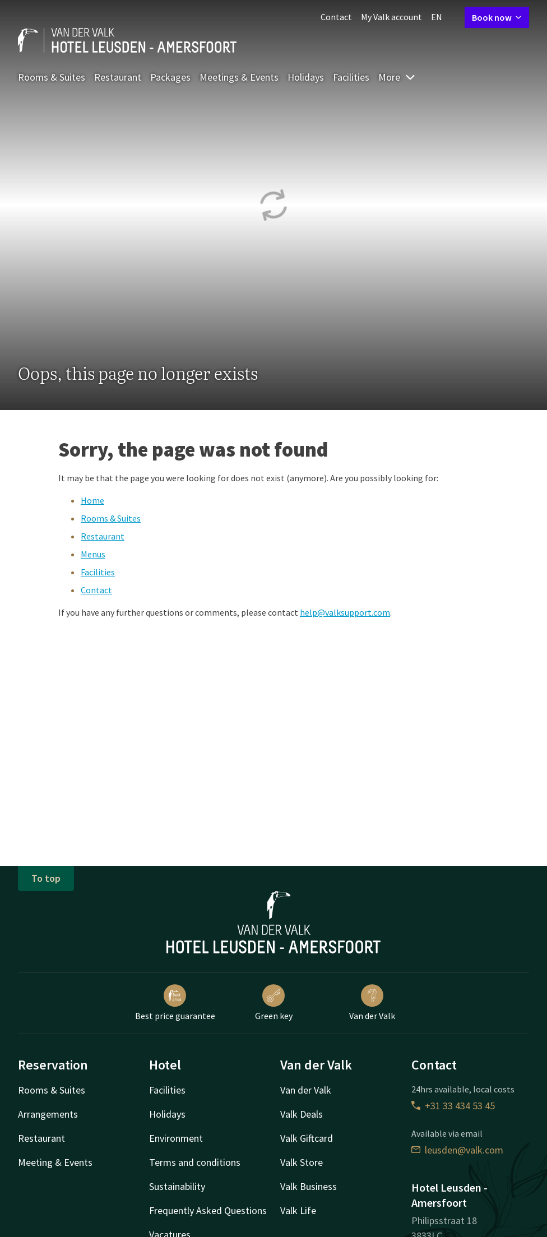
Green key (274, 1002)
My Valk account (391, 16)
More (397, 77)
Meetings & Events (239, 77)
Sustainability (177, 1186)
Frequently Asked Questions (208, 1210)
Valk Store (301, 1162)
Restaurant (117, 77)
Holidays (306, 77)
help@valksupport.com (345, 612)
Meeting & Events (55, 1162)
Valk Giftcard (306, 1138)
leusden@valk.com (457, 1149)
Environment (176, 1138)
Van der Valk (372, 1002)
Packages (170, 77)
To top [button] (46, 878)
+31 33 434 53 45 (453, 1105)
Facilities (351, 77)
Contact (336, 16)
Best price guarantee (175, 1002)
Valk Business (308, 1186)
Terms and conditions (194, 1162)
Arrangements (48, 1114)
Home (92, 500)
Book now (497, 17)
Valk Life (298, 1210)
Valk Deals (301, 1114)
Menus (93, 554)
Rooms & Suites (51, 77)
